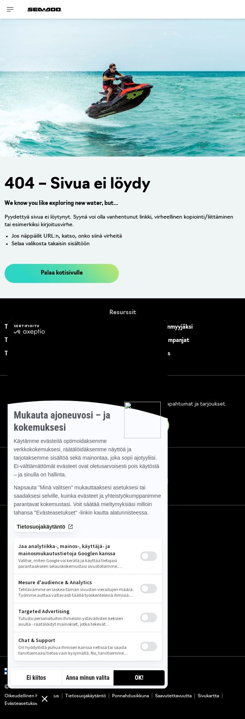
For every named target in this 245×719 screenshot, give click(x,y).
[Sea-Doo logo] (45, 9)
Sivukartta (208, 696)
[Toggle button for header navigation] (10, 9)
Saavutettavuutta (173, 696)
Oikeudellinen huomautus (32, 696)
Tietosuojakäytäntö (85, 696)
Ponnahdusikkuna (130, 696)
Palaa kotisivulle (62, 273)
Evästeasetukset (22, 703)
